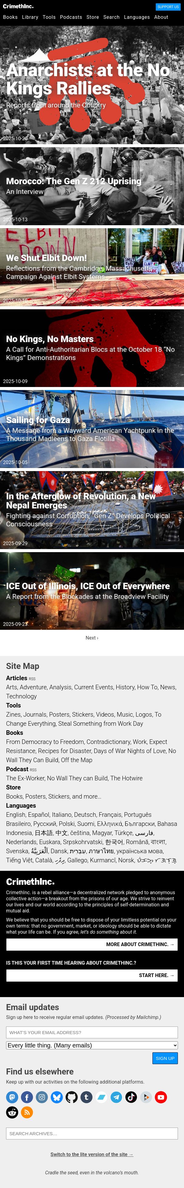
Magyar (102, 833)
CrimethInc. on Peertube (146, 1097)
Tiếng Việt (19, 860)
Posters (59, 714)
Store (93, 17)
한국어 (114, 842)
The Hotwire (126, 778)
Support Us (168, 7)
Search (112, 17)
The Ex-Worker (25, 778)
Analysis (60, 687)
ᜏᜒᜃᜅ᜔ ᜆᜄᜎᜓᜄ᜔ (157, 860)
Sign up (165, 1058)
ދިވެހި (60, 860)
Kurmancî (102, 860)
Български (140, 823)
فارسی (144, 833)
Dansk (59, 851)
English (16, 814)
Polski (67, 823)
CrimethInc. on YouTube (161, 1097)
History (125, 687)
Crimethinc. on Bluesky (57, 1097)
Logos (143, 714)
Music (125, 714)
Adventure (33, 687)
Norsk (126, 860)
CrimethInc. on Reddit (12, 1112)
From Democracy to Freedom (45, 741)
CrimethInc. (18, 6)
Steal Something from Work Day (100, 723)
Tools (49, 17)
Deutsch (85, 814)
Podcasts (71, 17)
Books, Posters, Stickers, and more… (53, 796)
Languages (137, 17)
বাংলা (158, 842)
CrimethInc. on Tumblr (86, 1097)
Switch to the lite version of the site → (91, 1154)
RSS (32, 679)
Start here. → (157, 975)
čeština (79, 833)
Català (43, 860)
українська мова (140, 851)
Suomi (85, 823)
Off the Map (76, 760)
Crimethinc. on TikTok (131, 1097)
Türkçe (123, 833)
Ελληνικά (109, 823)
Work (140, 741)
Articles (16, 678)
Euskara (49, 842)
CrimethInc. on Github (72, 1097)
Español (38, 814)
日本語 (44, 833)
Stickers (83, 714)
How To (147, 687)
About (161, 17)
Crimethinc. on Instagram (42, 1097)
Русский (44, 823)
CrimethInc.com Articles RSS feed (27, 1112)
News (167, 687)
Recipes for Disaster (64, 751)
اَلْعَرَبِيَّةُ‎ (39, 851)
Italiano (61, 814)
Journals (34, 714)
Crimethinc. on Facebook (27, 1097)
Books (10, 17)
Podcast (17, 769)
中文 (62, 833)
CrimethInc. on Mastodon (12, 1097)
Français (110, 814)
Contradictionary (108, 741)
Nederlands (21, 842)
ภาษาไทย (101, 851)
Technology (21, 696)
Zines (13, 714)
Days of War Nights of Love (130, 751)
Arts (11, 687)
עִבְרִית (78, 851)
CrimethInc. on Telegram (116, 1097)
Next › (92, 638)
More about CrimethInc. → (140, 944)
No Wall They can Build (77, 778)
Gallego (77, 860)
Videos (105, 714)
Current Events (93, 687)
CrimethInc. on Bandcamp (101, 1097)
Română (137, 842)
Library (30, 17)
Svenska (17, 851)
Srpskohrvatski (83, 842)
